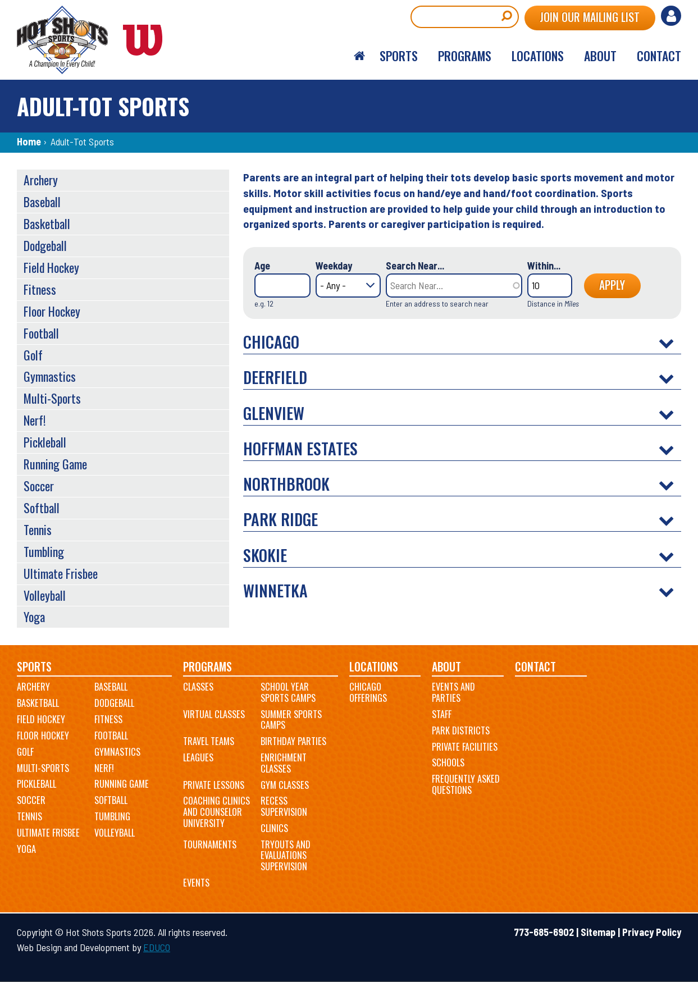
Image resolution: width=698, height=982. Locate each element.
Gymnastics (50, 376)
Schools (448, 762)
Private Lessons (213, 785)
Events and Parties (453, 692)
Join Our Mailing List (590, 16)
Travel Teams (208, 741)
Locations (373, 667)
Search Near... (415, 265)
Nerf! (34, 420)
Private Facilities (465, 746)
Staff (441, 714)
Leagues (198, 757)
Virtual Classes (214, 714)
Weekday (334, 265)
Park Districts (461, 730)
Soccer (39, 486)
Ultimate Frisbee (61, 573)
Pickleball (45, 442)
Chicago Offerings (368, 692)
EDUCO (156, 947)
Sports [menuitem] (399, 56)
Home (29, 141)
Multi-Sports (52, 398)
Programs (207, 667)
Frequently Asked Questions (466, 784)
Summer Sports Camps (291, 719)
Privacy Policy (651, 932)
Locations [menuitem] (538, 56)
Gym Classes (285, 785)
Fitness (40, 289)
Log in (671, 16)
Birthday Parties (293, 741)
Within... (543, 265)
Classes (198, 686)
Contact (535, 667)
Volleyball (45, 595)
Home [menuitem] (359, 56)
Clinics (274, 828)
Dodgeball (45, 245)
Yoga (34, 616)
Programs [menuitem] (464, 56)
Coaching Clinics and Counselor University (216, 811)
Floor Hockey (52, 311)
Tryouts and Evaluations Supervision (286, 855)
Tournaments (209, 844)
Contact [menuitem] (659, 56)
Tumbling (44, 551)
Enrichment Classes (284, 763)
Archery (41, 180)
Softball (42, 508)
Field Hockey (51, 267)
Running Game (55, 464)
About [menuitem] (600, 56)
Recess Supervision (284, 806)
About (446, 667)
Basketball (47, 223)
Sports (34, 667)
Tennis (38, 529)
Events (196, 882)
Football (41, 333)
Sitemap (598, 932)
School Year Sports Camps (288, 692)
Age (262, 265)
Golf (33, 355)
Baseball (42, 202)
